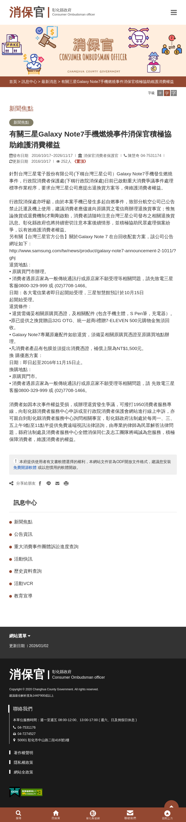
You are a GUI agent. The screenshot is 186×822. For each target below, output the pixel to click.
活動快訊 (23, 559)
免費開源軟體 (25, 467)
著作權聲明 (23, 753)
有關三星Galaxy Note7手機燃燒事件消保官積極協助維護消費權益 (117, 82)
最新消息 (49, 82)
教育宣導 (23, 595)
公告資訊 (23, 534)
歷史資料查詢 (28, 571)
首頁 (13, 82)
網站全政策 (23, 772)
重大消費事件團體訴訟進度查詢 (46, 546)
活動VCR (23, 583)
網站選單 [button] (19, 636)
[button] (174, 12)
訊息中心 (29, 82)
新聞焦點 (23, 521)
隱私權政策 (23, 762)
